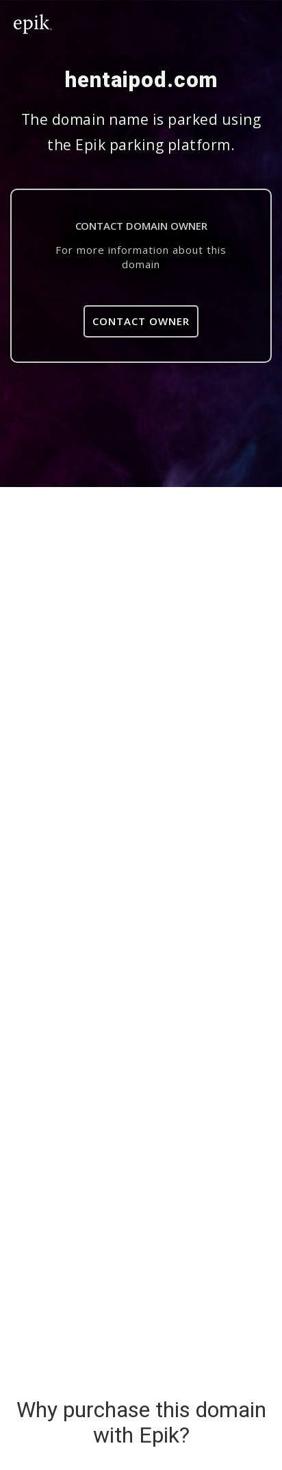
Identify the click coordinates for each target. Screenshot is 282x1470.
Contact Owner (141, 321)
